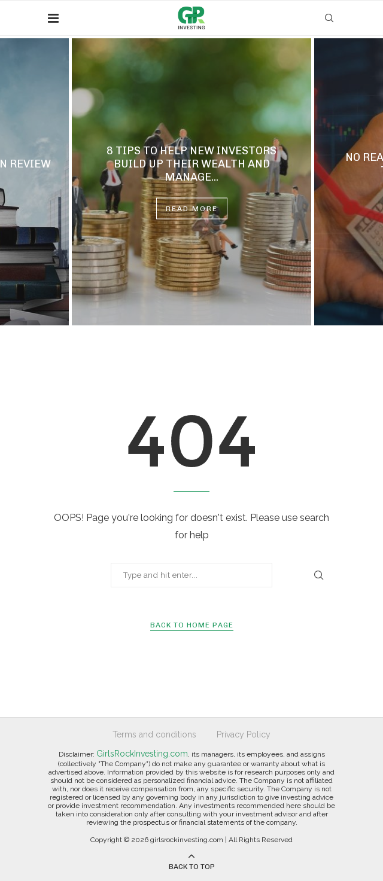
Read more (192, 209)
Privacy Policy (243, 734)
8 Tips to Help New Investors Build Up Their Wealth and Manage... (191, 164)
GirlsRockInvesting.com (142, 753)
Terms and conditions (154, 734)
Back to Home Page (191, 625)
